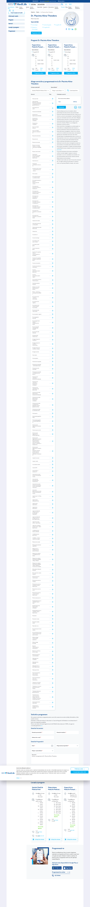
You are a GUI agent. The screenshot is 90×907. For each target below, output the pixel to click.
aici (41, 725)
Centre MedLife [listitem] (21, 8)
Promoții (63, 7)
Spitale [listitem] (27, 7)
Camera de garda (47, 24)
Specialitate (54, 87)
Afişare (18, 904)
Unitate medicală (35, 87)
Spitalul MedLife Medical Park (37, 789)
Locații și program (13, 27)
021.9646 (57, 876)
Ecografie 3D (58, 24)
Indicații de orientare (39, 839)
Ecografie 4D (47, 27)
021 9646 (40, 832)
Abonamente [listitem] (51, 7)
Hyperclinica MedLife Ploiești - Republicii (38, 46)
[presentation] (40, 770)
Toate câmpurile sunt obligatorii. (38, 766)
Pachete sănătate (56, 8)
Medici (17, 7)
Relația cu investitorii (77, 8)
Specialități (39, 7)
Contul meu (70, 4)
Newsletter (58, 4)
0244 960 (41, 69)
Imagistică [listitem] (45, 7)
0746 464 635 (41, 835)
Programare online (77, 4)
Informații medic (13, 16)
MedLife (33, 12)
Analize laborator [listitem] (32, 8)
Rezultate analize (66, 4)
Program (10, 20)
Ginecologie (35, 24)
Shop (62, 4)
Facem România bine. (11, 8)
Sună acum (61, 107)
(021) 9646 (59, 149)
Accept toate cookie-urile (79, 898)
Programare (11, 31)
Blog (67, 7)
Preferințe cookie (79, 895)
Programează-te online (58, 872)
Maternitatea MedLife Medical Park (54, 789)
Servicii (10, 23)
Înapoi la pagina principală (16, 12)
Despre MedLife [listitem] (70, 8)
